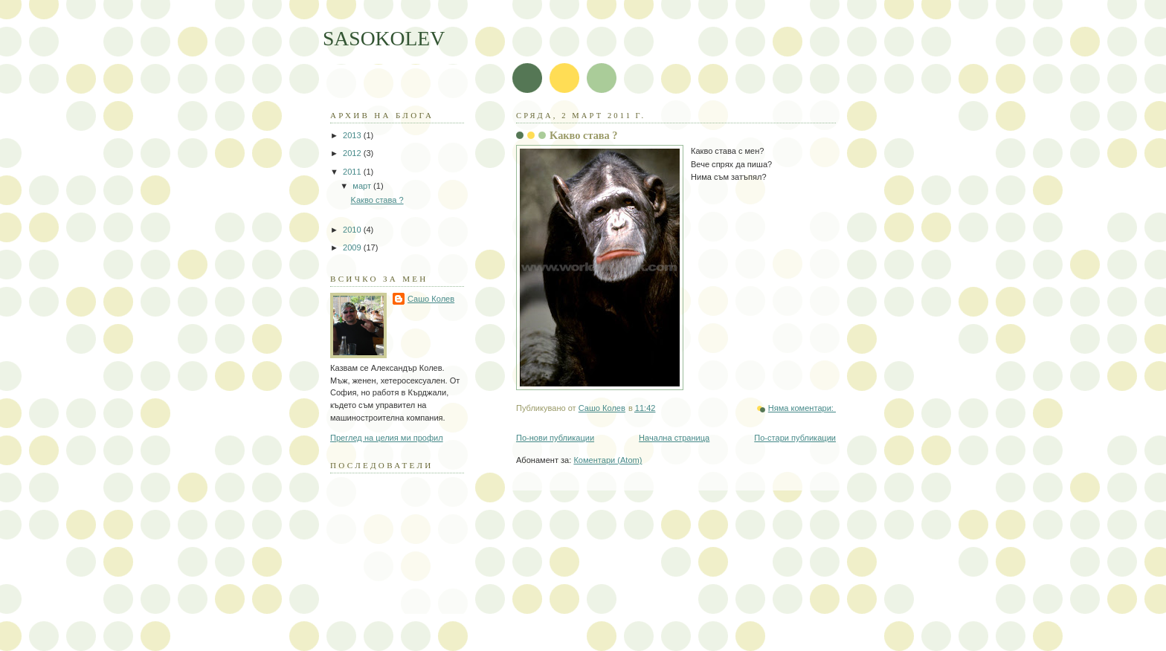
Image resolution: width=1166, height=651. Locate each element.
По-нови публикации (555, 437)
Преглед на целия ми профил (386, 437)
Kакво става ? (584, 135)
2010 (353, 229)
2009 (353, 247)
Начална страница (674, 437)
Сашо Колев (431, 298)
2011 (353, 171)
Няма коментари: (802, 408)
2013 (353, 135)
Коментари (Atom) (607, 460)
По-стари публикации (795, 437)
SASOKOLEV (384, 38)
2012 (353, 153)
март (362, 185)
